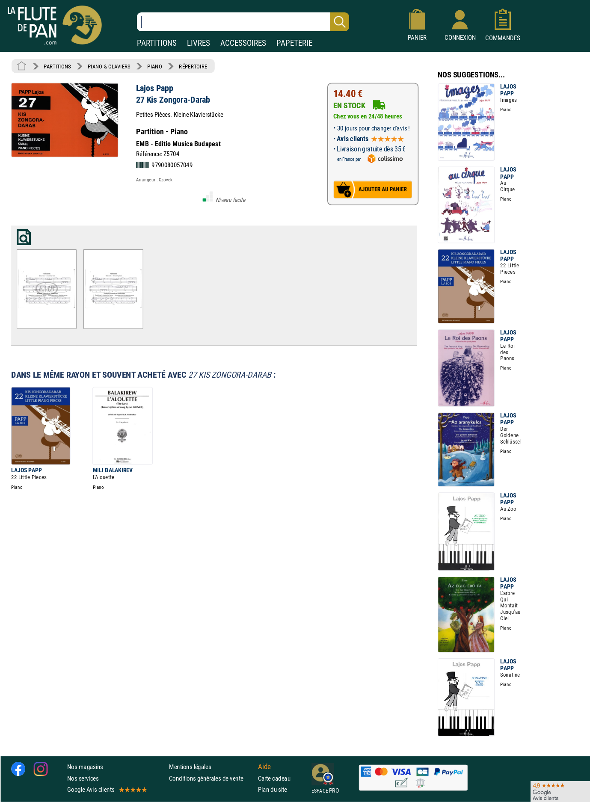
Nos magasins (85, 766)
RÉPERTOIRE (193, 66)
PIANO (154, 66)
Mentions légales (190, 766)
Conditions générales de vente (211, 778)
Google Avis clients (106, 789)
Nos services (82, 778)
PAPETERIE (294, 43)
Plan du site (272, 789)
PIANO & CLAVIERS (109, 66)
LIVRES (198, 43)
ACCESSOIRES (243, 43)
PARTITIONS (157, 43)
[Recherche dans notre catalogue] (243, 21)
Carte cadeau (274, 778)
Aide (264, 767)
